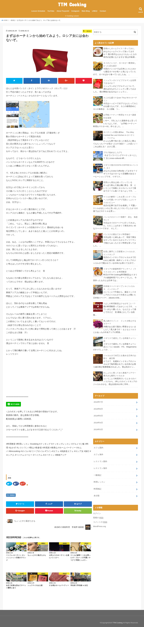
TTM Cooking (72, 4)
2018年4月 (98, 421)
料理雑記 (97, 487)
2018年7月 (98, 401)
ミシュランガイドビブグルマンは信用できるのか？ (119, 81)
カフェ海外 (98, 453)
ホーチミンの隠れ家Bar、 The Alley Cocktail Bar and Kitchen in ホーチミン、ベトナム (118, 135)
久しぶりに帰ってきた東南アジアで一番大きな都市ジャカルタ (119, 373)
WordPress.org (99, 524)
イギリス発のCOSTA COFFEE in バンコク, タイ (120, 166)
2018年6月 (98, 407)
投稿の (98, 515)
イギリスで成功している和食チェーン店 (119, 338)
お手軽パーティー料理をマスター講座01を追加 (119, 116)
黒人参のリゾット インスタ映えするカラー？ (119, 321)
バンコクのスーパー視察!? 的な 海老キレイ (120, 217)
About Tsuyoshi (63, 11)
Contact (103, 11)
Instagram (75, 11)
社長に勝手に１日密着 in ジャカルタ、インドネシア (120, 252)
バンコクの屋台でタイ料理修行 (116, 234)
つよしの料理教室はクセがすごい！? (119, 303)
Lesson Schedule (38, 11)
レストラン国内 (100, 460)
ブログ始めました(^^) (112, 152)
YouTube (50, 11)
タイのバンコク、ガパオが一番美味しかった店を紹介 (119, 64)
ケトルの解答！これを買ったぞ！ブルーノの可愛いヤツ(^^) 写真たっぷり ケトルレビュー (119, 199)
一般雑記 (12, 495)
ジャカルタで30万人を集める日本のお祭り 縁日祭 (119, 355)
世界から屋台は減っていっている (117, 182)
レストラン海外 (100, 466)
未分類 (96, 493)
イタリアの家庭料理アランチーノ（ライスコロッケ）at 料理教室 (119, 269)
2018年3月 (98, 428)
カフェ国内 (98, 446)
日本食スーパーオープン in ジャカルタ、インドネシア (119, 286)
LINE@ (94, 11)
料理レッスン (99, 480)
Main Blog (86, 11)
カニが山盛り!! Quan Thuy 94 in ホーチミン (120, 98)
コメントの (100, 520)
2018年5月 (98, 414)
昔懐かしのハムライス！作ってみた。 (119, 48)
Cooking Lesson (73, 16)
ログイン (97, 511)
